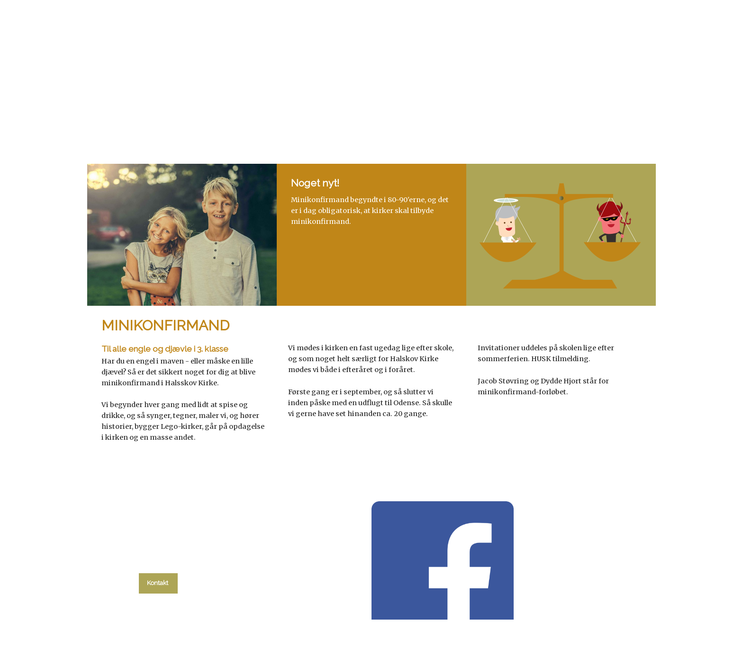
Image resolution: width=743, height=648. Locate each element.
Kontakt (539, 124)
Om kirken (486, 124)
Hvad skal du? (213, 124)
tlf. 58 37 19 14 (158, 561)
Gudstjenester (347, 124)
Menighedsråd (421, 124)
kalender (282, 124)
